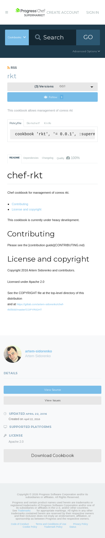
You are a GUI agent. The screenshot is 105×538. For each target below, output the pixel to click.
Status (72, 526)
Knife (47, 123)
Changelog (47, 158)
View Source (52, 389)
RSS (12, 67)
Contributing (20, 204)
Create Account (62, 12)
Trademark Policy (53, 526)
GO (88, 37)
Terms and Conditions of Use (51, 524)
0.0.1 (49, 86)
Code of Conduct (20, 524)
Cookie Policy (30, 526)
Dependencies (30, 158)
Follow (53, 97)
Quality (68, 158)
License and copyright (26, 209)
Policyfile (16, 123)
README (15, 157)
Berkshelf (33, 123)
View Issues (52, 400)
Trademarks (24, 510)
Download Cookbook (52, 455)
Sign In (92, 12)
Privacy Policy (80, 524)
